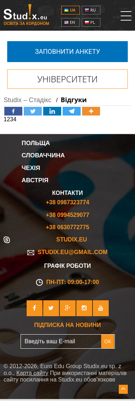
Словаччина (43, 155)
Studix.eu (71, 239)
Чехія (31, 168)
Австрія (35, 180)
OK (107, 341)
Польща (36, 143)
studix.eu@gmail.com (67, 252)
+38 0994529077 (67, 215)
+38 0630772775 (67, 227)
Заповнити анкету (67, 51)
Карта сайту (33, 373)
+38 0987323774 (67, 202)
